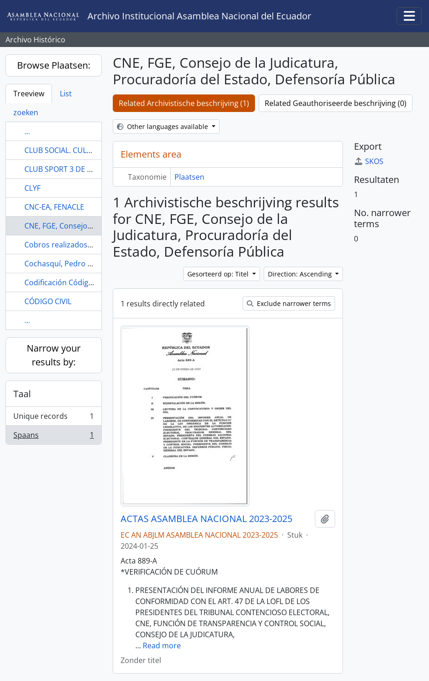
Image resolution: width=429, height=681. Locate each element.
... (27, 131)
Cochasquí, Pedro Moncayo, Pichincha (90, 263)
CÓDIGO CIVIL (47, 301)
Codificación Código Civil (66, 282)
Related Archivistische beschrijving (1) (184, 103)
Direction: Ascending (301, 274)
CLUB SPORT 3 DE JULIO (64, 169)
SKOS (368, 161)
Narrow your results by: (54, 355)
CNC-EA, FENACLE (54, 207)
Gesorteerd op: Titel (218, 274)
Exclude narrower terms (289, 303)
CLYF (32, 188)
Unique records (53, 418)
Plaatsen (189, 177)
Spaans (53, 436)
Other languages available (163, 126)
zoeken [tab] (25, 112)
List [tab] (66, 93)
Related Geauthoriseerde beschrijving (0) (335, 103)
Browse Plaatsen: (53, 65)
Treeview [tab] (28, 93)
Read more (162, 645)
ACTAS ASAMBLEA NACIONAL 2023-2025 (206, 518)
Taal (22, 393)
